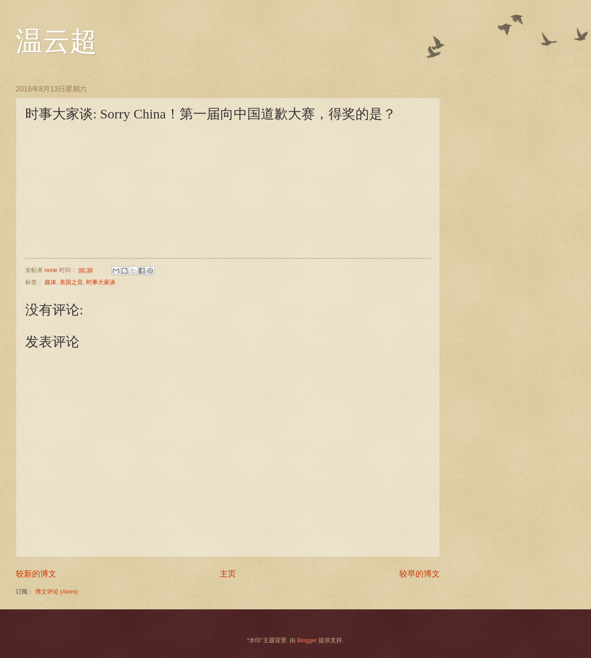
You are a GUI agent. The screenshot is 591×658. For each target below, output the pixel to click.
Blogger (307, 640)
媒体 (50, 282)
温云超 (56, 41)
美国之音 (71, 282)
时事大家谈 (100, 282)
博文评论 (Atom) (56, 591)
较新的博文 (36, 573)
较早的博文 (419, 573)
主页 (228, 573)
